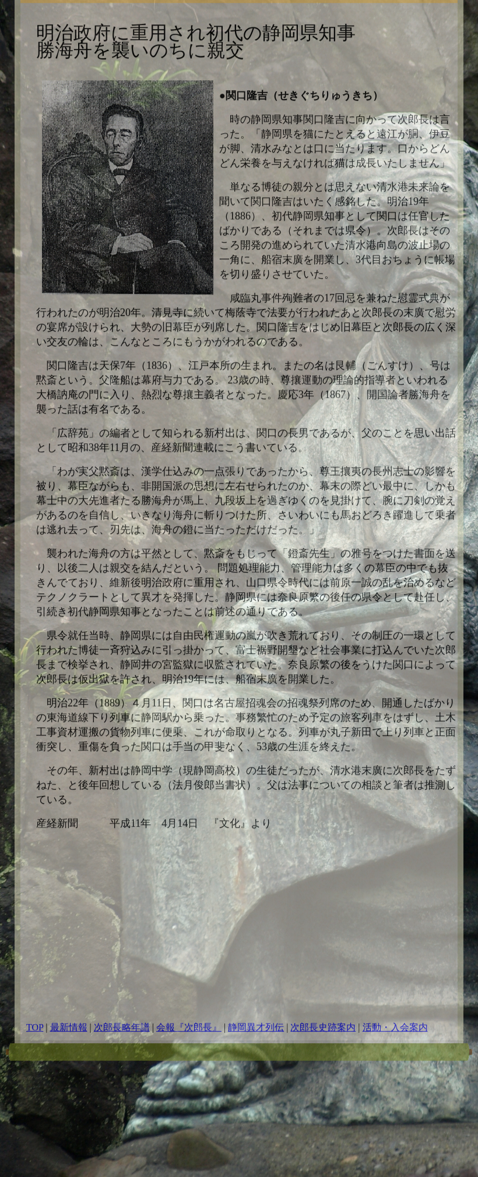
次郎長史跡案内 (323, 977)
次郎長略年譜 (122, 977)
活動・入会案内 (395, 977)
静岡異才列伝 (256, 977)
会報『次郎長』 (189, 977)
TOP (34, 977)
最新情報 (68, 977)
